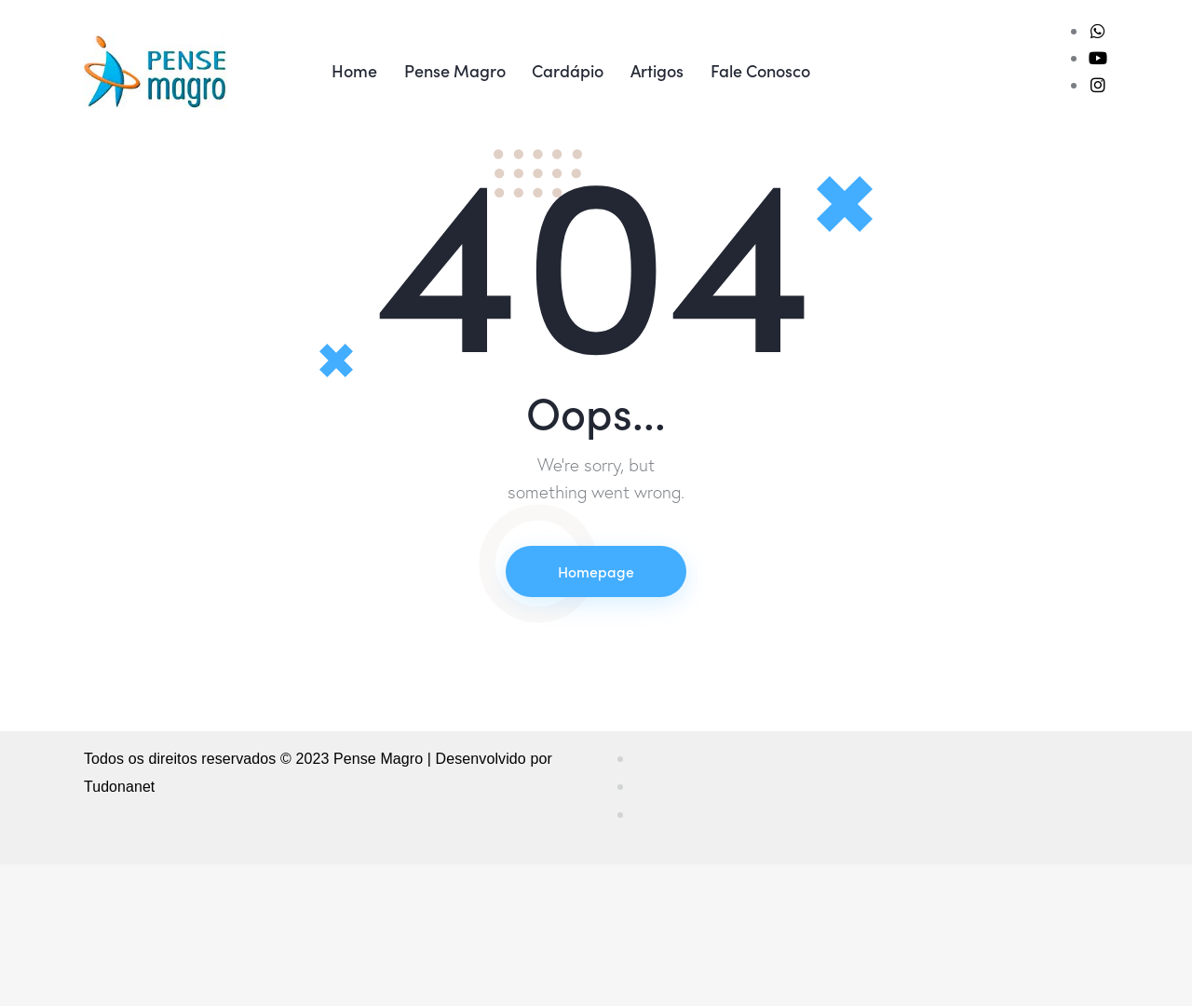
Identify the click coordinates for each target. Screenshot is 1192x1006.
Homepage (596, 714)
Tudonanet (120, 930)
